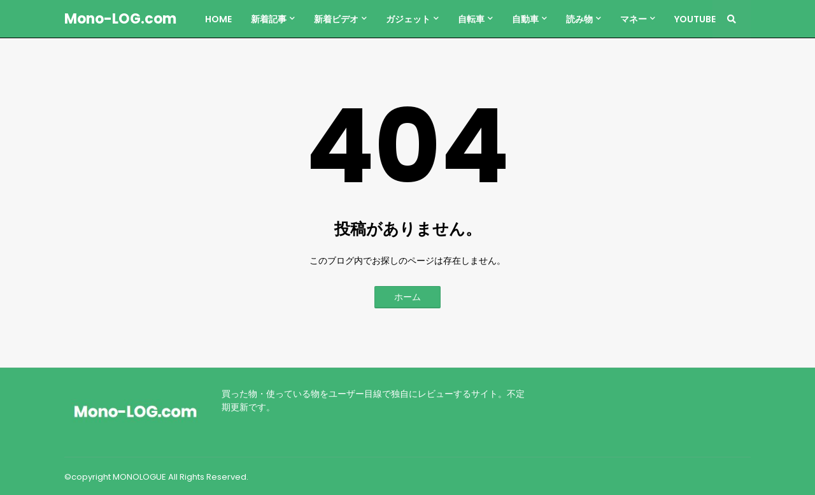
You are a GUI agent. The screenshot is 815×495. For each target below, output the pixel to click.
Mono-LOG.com (120, 19)
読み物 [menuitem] (579, 19)
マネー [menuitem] (633, 19)
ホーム (407, 297)
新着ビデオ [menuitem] (336, 19)
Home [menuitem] (218, 19)
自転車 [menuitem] (471, 19)
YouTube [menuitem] (695, 19)
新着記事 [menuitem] (269, 19)
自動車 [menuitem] (525, 19)
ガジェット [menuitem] (408, 19)
